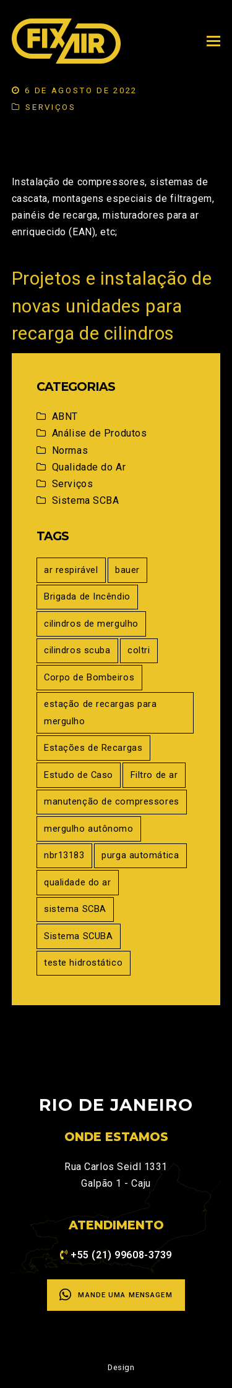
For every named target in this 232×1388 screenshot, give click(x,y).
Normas (70, 450)
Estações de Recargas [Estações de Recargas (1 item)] (93, 747)
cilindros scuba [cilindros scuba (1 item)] (77, 650)
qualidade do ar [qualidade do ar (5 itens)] (77, 882)
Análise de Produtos (99, 433)
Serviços (50, 107)
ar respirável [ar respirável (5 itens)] (71, 569)
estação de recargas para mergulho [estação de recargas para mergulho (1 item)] (100, 712)
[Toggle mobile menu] (213, 41)
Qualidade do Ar (89, 467)
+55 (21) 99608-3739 (121, 1255)
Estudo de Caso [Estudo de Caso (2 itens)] (78, 774)
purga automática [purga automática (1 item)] (140, 855)
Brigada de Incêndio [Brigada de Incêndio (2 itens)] (87, 596)
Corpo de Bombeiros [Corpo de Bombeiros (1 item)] (89, 677)
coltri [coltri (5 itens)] (138, 650)
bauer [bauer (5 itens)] (127, 569)
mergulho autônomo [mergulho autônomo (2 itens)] (89, 828)
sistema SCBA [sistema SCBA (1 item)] (75, 908)
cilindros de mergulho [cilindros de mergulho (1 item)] (91, 623)
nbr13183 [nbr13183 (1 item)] (64, 855)
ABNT (65, 416)
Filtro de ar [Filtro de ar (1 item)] (154, 774)
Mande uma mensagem (115, 1295)
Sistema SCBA (85, 500)
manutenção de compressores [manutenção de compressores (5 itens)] (111, 801)
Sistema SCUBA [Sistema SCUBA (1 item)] (78, 936)
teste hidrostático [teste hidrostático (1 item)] (83, 962)
